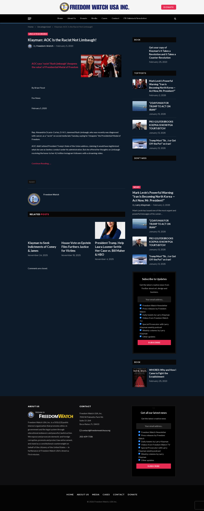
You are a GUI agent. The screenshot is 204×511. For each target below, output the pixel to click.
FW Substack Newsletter (135, 18)
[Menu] (29, 19)
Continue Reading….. (41, 163)
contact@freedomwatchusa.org (96, 430)
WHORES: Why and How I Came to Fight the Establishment (162, 373)
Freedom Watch (44, 46)
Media (94, 18)
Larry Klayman (142, 205)
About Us (71, 18)
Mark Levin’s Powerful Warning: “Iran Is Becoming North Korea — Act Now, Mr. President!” (162, 85)
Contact (115, 18)
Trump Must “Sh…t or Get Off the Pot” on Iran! (162, 142)
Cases (104, 18)
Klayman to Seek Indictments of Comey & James (42, 246)
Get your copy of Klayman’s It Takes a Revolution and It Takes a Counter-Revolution (162, 52)
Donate (169, 7)
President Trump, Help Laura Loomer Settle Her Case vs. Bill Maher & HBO (110, 248)
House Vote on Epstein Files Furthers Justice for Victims (76, 246)
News (136, 187)
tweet (32, 181)
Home (60, 18)
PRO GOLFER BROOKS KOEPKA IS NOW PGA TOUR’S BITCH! (161, 125)
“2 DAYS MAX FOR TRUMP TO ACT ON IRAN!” (159, 106)
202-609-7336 (86, 436)
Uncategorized (38, 34)
